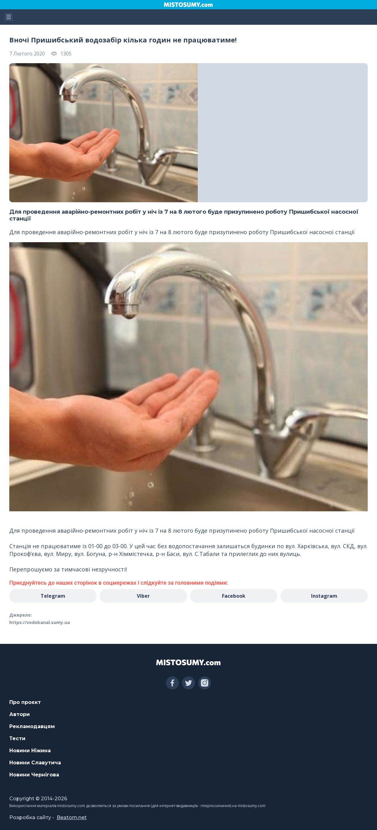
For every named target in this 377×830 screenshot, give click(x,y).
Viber (143, 595)
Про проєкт (25, 702)
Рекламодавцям (32, 726)
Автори (19, 714)
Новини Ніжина (30, 751)
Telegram (53, 595)
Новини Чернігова (34, 775)
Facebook (233, 595)
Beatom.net (72, 817)
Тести (17, 738)
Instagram (324, 595)
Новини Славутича (35, 763)
